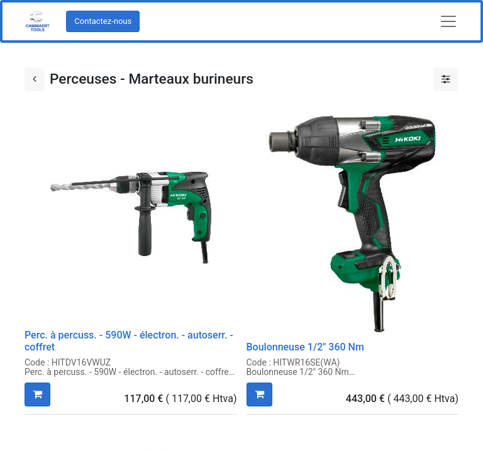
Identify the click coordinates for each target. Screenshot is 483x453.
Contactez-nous (102, 21)
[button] (37, 394)
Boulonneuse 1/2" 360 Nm (305, 347)
